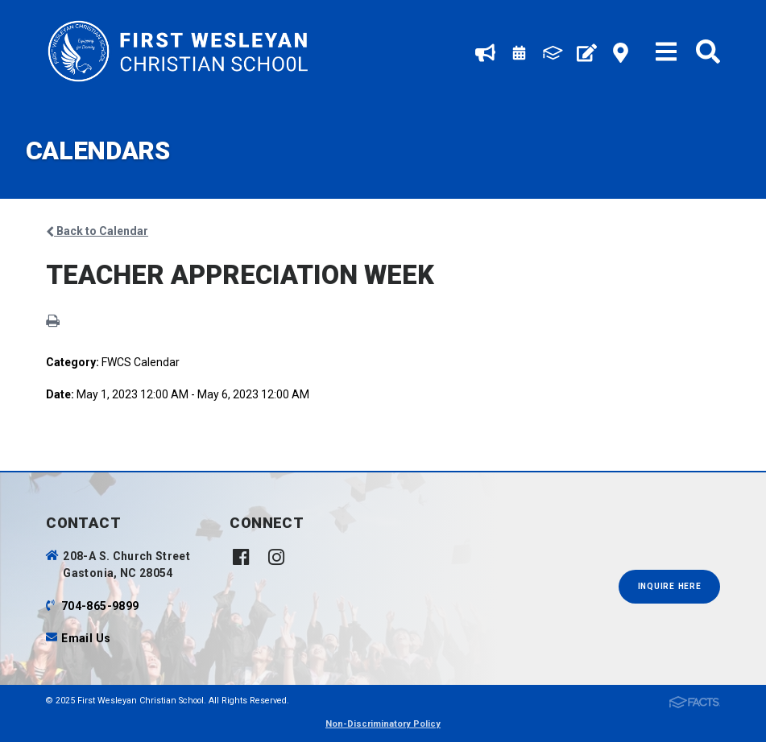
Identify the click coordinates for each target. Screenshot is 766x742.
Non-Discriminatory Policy (383, 724)
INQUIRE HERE (670, 586)
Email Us (85, 638)
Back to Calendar (97, 231)
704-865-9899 (100, 606)
